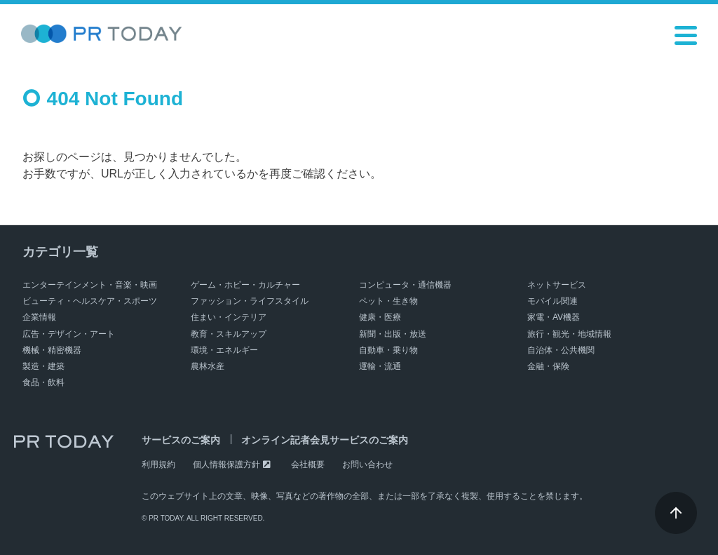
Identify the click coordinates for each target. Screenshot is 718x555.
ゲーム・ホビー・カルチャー (245, 285)
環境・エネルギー (224, 350)
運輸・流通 (380, 366)
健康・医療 (380, 317)
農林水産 (207, 366)
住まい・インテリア (228, 317)
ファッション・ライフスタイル (250, 301)
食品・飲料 (43, 382)
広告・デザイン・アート (68, 334)
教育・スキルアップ (228, 334)
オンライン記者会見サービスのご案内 (324, 440)
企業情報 (39, 317)
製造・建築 (43, 366)
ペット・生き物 (388, 301)
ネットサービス (556, 285)
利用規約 (158, 464)
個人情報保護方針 (226, 464)
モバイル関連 (552, 301)
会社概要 (308, 464)
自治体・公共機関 (561, 350)
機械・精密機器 (51, 350)
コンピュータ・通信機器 (405, 285)
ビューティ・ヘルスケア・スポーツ (89, 301)
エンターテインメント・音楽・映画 (89, 285)
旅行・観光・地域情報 (569, 334)
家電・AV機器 (553, 317)
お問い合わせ (367, 464)
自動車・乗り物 (388, 350)
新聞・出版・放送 (392, 334)
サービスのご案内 (181, 440)
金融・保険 (548, 366)
